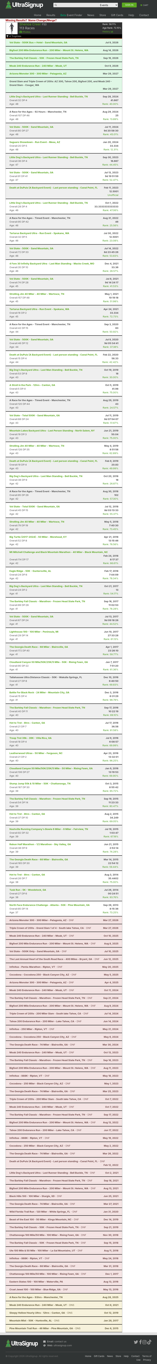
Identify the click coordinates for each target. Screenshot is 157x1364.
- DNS (41, 1304)
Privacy (147, 1359)
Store (102, 15)
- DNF (41, 920)
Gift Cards (117, 15)
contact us (60, 1341)
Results (50, 15)
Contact (144, 15)
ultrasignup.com (63, 1345)
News (90, 15)
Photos (24, 31)
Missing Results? (16, 20)
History (108, 31)
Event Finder (71, 15)
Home (37, 15)
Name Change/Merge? (42, 20)
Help (131, 15)
